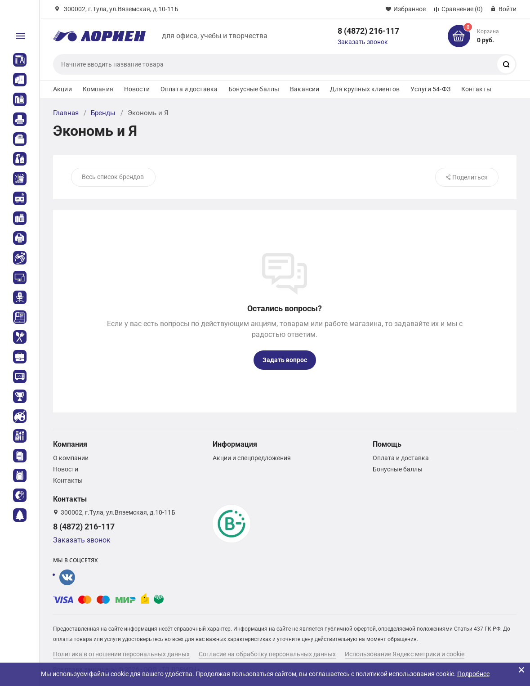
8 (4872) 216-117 (368, 31)
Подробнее (473, 673)
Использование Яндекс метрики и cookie (404, 654)
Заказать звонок (363, 41)
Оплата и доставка (189, 89)
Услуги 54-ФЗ (430, 89)
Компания (98, 89)
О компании (71, 458)
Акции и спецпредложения (252, 458)
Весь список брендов (113, 176)
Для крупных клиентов (365, 89)
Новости (137, 89)
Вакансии (304, 89)
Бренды (103, 113)
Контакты (476, 89)
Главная (66, 113)
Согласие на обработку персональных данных (267, 654)
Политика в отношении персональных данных (121, 654)
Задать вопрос (285, 359)
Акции (62, 89)
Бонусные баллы (253, 89)
